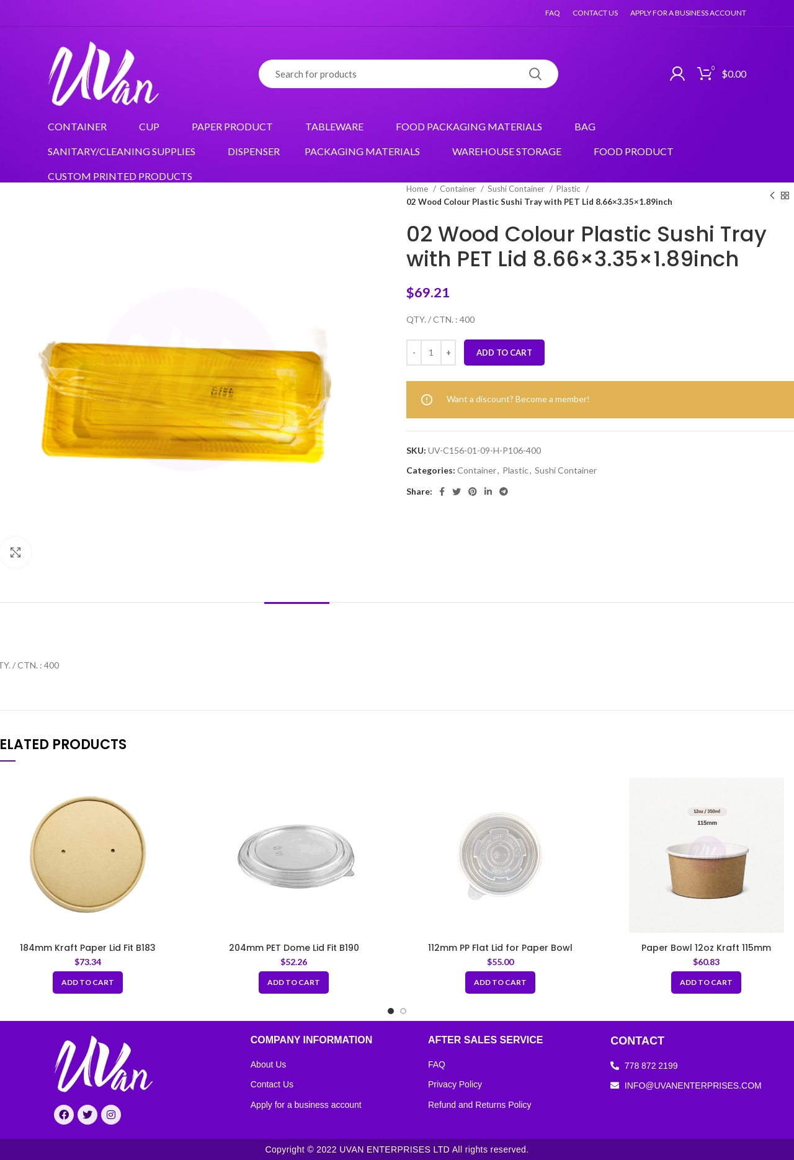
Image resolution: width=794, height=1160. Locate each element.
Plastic (569, 189)
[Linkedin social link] (488, 491)
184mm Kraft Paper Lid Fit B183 (88, 948)
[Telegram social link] (504, 491)
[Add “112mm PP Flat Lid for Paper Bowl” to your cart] (500, 982)
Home (418, 189)
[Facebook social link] (441, 491)
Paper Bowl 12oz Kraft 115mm (706, 948)
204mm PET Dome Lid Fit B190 (294, 948)
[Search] (408, 74)
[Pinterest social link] (473, 491)
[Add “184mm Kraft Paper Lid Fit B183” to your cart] (88, 982)
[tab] (296, 621)
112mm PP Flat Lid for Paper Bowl (500, 948)
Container (459, 189)
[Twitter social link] (456, 491)
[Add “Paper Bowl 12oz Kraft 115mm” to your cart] (706, 982)
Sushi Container (517, 189)
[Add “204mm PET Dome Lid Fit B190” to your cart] (294, 982)
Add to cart (504, 352)
